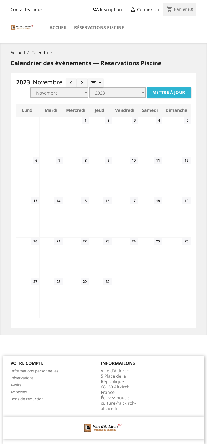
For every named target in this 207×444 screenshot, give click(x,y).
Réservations (22, 377)
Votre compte (27, 363)
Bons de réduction (27, 398)
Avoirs (16, 384)
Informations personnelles (34, 370)
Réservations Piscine (99, 27)
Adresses (19, 391)
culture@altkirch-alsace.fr (118, 405)
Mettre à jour (168, 92)
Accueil (59, 27)
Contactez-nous (27, 9)
